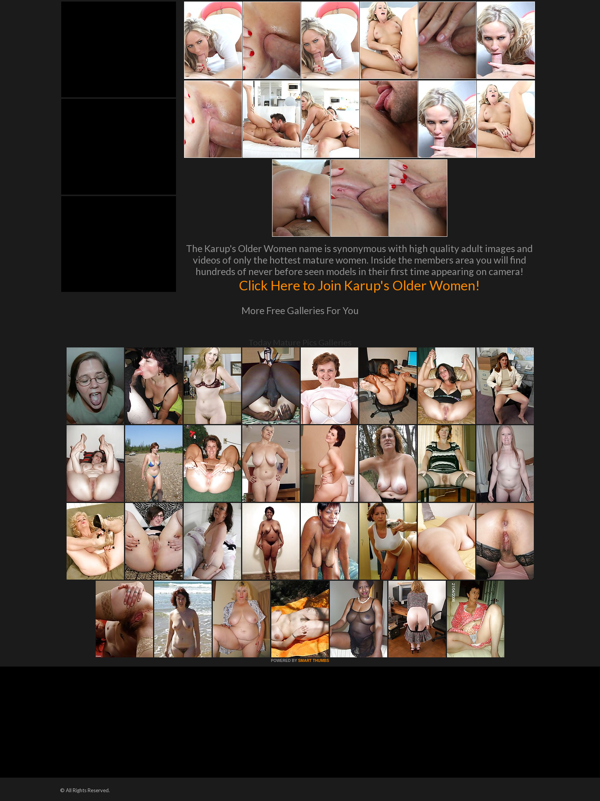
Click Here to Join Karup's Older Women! (359, 285)
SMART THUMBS (313, 660)
